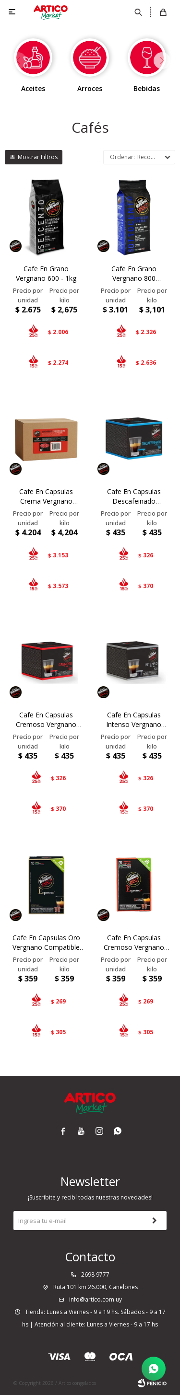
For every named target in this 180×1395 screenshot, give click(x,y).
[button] (162, 60)
